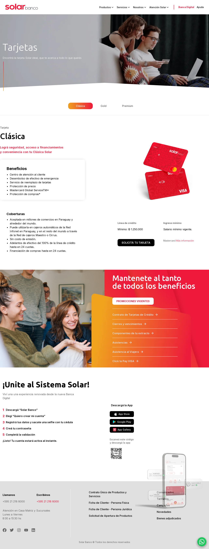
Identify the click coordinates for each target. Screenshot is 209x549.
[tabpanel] (104, 188)
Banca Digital (186, 7)
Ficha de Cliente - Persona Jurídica (110, 509)
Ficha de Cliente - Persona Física (109, 502)
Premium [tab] (127, 106)
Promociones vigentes (133, 301)
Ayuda (200, 7)
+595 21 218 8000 (14, 501)
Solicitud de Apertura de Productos (110, 515)
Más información (185, 240)
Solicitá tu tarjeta (136, 242)
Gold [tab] (103, 106)
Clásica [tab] (80, 106)
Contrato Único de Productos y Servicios (108, 494)
